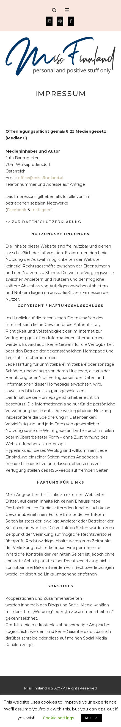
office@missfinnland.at (41, 177)
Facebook (16, 209)
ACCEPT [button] (91, 718)
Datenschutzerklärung (51, 222)
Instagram (41, 209)
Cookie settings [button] (58, 717)
